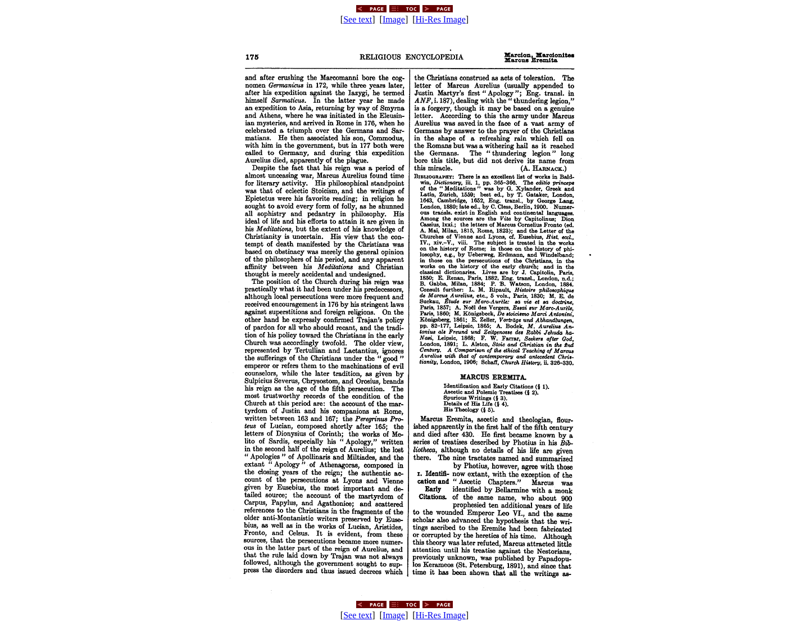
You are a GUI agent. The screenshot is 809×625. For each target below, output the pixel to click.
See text (357, 19)
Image (394, 19)
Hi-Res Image (441, 19)
